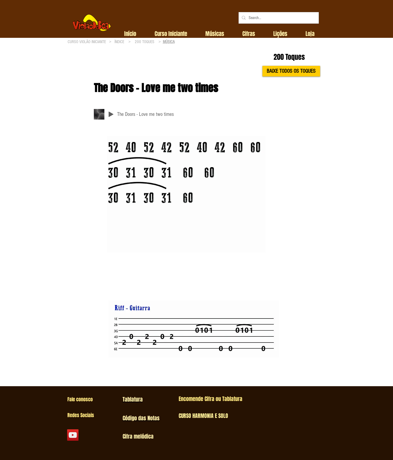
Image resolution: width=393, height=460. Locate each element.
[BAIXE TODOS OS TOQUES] (291, 71)
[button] (170, 34)
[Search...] (278, 18)
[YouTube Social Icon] (72, 435)
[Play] (111, 114)
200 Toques (289, 57)
